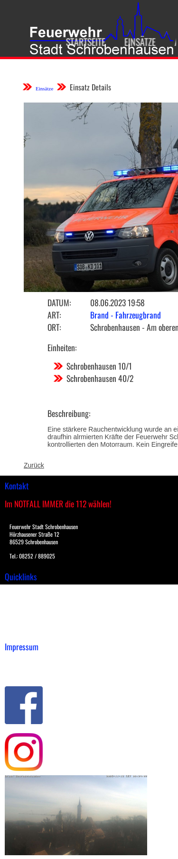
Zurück (34, 465)
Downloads (21, 601)
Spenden (17, 631)
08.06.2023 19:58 (117, 302)
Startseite (81, 42)
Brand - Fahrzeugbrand (125, 315)
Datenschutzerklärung (38, 671)
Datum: (59, 302)
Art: (54, 315)
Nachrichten (23, 621)
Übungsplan (23, 611)
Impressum (21, 661)
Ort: (54, 327)
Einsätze (135, 42)
